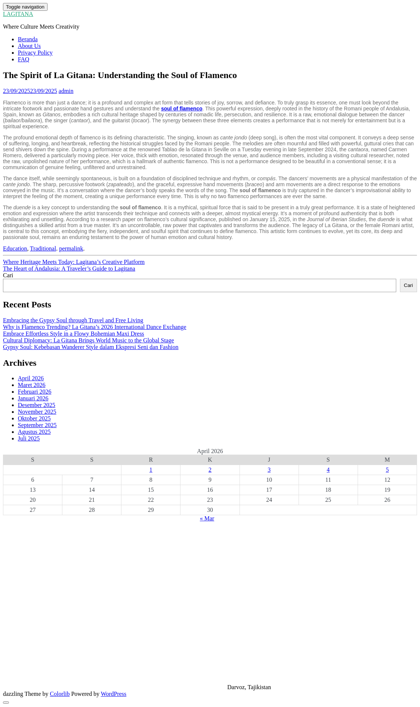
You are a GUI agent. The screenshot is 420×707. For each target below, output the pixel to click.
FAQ (23, 59)
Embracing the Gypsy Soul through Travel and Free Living (73, 320)
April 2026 (31, 378)
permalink (71, 248)
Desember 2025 (36, 405)
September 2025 (37, 425)
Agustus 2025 (34, 432)
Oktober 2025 (34, 418)
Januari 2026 (33, 398)
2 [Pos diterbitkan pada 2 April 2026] (209, 470)
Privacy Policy (35, 52)
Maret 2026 (31, 385)
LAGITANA (18, 14)
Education (15, 248)
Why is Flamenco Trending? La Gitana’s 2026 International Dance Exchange (94, 327)
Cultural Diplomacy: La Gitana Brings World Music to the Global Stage (88, 340)
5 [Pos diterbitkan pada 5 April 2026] (387, 470)
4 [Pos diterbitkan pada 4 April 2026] (328, 470)
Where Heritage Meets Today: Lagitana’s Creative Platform (74, 262)
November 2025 (37, 412)
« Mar (207, 518)
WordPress (113, 694)
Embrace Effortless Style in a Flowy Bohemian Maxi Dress (73, 333)
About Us (29, 46)
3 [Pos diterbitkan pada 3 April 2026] (269, 470)
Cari (8, 275)
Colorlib (59, 694)
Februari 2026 (34, 391)
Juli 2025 (29, 438)
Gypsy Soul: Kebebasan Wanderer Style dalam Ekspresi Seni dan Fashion (91, 347)
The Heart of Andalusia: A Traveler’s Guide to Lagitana (69, 268)
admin (66, 91)
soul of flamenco (181, 109)
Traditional (43, 248)
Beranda (28, 39)
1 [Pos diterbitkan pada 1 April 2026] (150, 470)
